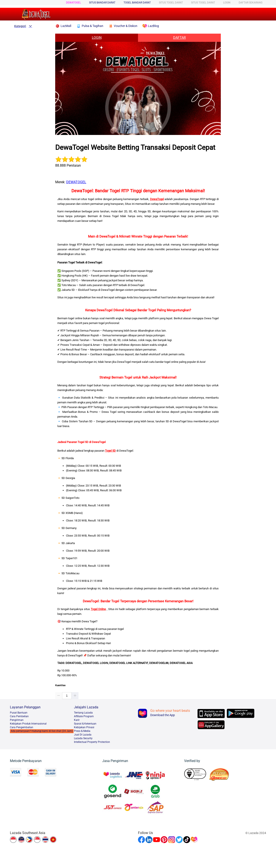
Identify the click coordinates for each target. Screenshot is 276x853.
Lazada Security (83, 738)
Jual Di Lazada (82, 734)
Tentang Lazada (83, 712)
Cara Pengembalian (21, 727)
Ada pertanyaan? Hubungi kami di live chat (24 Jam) (42, 730)
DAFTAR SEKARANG (250, 2)
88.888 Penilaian (68, 165)
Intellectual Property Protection (92, 741)
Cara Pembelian (19, 716)
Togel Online (98, 609)
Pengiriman (17, 720)
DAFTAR (179, 38)
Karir (77, 720)
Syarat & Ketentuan (85, 723)
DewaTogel (157, 199)
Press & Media (82, 730)
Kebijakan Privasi (84, 727)
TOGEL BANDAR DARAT (137, 2)
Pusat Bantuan (18, 712)
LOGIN (227, 2)
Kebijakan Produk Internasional (28, 723)
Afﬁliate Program (84, 716)
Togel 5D (110, 450)
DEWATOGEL (73, 2)
